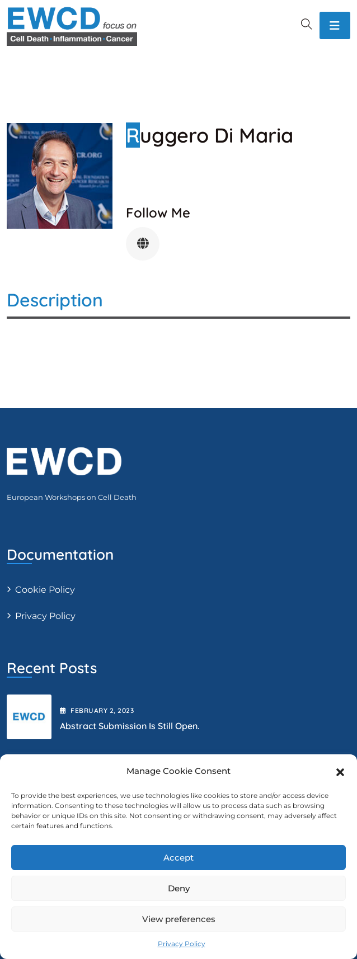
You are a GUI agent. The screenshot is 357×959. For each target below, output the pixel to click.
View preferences (178, 919)
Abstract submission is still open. (130, 725)
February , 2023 (97, 710)
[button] (340, 771)
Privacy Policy (181, 943)
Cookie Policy (45, 589)
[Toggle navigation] (335, 25)
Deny (179, 888)
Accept (178, 857)
